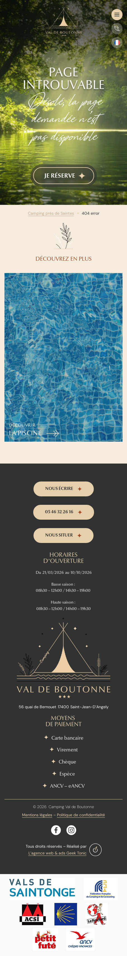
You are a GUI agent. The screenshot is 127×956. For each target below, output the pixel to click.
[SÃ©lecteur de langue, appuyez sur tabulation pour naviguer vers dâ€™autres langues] (117, 42)
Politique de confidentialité (81, 814)
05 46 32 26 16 (59, 511)
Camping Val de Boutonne (71, 806)
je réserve (59, 175)
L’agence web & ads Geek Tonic (57, 853)
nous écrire (59, 488)
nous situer (59, 535)
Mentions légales (37, 814)
